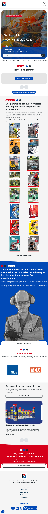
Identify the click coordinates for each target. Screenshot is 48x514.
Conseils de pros (24, 497)
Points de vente (24, 494)
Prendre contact (24, 503)
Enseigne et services (24, 487)
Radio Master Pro (30, 508)
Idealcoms (24, 512)
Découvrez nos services (24, 343)
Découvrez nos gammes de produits (24, 92)
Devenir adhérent (24, 492)
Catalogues (24, 489)
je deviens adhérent (24, 465)
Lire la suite (10, 434)
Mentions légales (11, 512)
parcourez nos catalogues (24, 255)
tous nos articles (24, 395)
